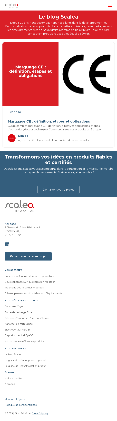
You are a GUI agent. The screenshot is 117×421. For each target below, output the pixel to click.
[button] (109, 5)
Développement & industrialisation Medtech (30, 281)
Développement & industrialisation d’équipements (33, 293)
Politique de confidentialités (21, 404)
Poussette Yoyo (14, 306)
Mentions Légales (15, 399)
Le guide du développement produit (25, 360)
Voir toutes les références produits (24, 341)
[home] (11, 5)
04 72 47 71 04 (13, 234)
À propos (10, 384)
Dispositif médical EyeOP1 (20, 335)
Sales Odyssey (40, 413)
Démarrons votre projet (58, 189)
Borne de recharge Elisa (18, 312)
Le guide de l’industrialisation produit (25, 365)
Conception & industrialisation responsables (29, 276)
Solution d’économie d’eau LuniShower (27, 318)
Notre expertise (13, 378)
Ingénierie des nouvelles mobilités (24, 287)
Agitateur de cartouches (18, 323)
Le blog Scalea (13, 354)
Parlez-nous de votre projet (28, 256)
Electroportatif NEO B (17, 329)
